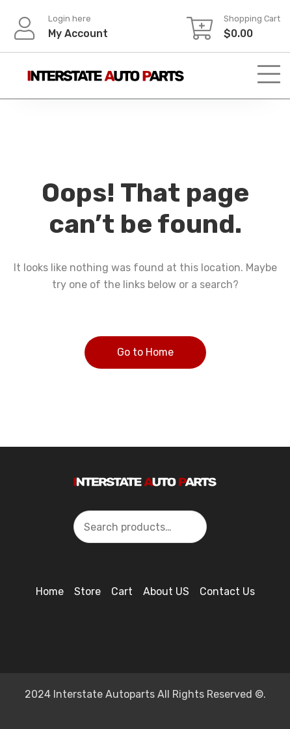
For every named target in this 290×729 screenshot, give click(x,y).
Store (87, 591)
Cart (122, 591)
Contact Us (227, 591)
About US (166, 591)
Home (50, 591)
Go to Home (145, 352)
